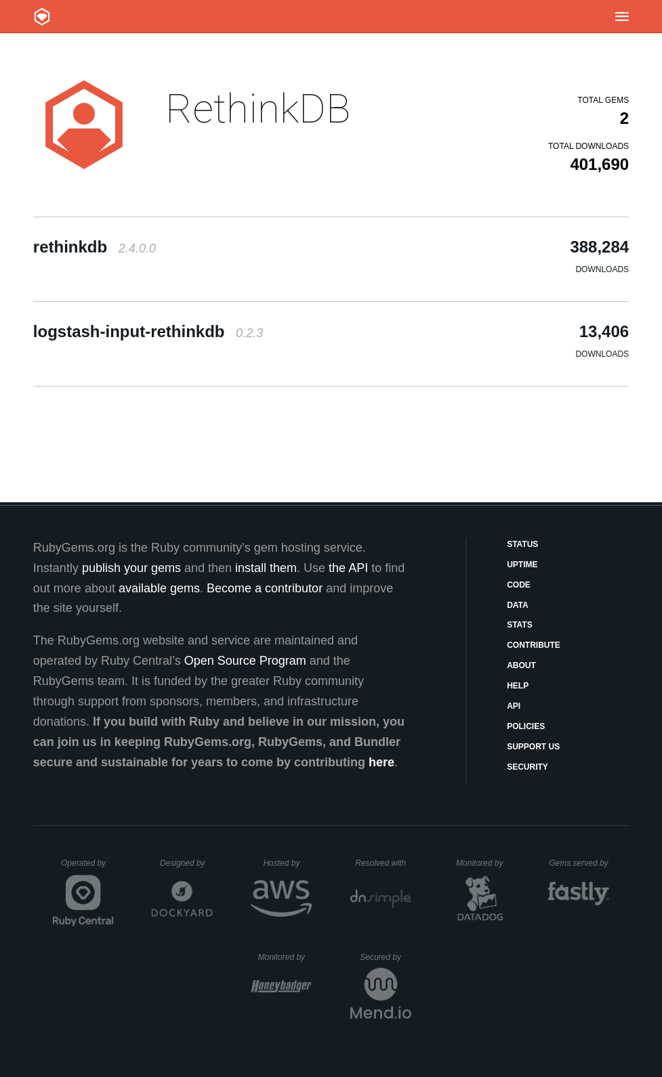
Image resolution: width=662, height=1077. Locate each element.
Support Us (533, 746)
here (381, 762)
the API (348, 568)
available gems (159, 588)
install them (266, 568)
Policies (526, 726)
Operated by (87, 867)
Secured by (385, 957)
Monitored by (483, 863)
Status (522, 544)
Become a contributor (265, 588)
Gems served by (579, 863)
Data (518, 605)
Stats (520, 625)
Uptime (522, 564)
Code (519, 585)
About (521, 665)
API (513, 706)
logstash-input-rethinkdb (148, 331)
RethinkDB (257, 109)
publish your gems (131, 568)
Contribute (533, 645)
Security (527, 767)
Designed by (186, 863)
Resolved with (383, 863)
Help (518, 685)
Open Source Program (245, 660)
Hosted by (287, 863)
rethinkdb (94, 247)
